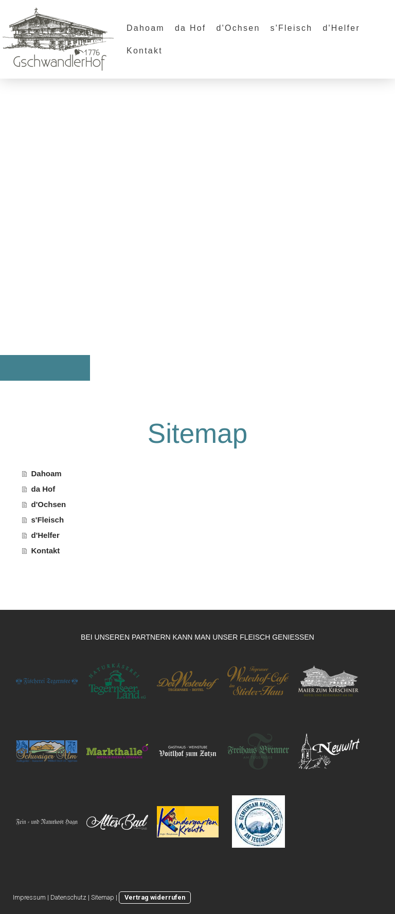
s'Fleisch (292, 28)
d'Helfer (341, 28)
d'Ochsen (238, 28)
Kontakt (145, 50)
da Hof (190, 28)
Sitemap (102, 897)
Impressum (29, 897)
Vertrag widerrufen (154, 897)
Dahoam (146, 28)
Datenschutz (68, 897)
